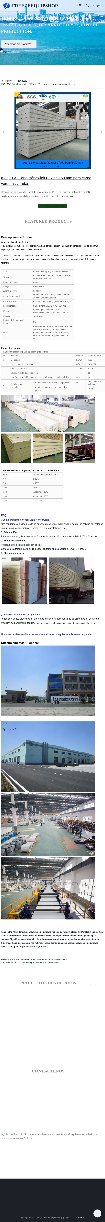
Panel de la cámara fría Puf (25, 943)
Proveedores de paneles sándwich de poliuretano (45, 936)
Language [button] (97, 5)
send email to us (52, 205)
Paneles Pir (6, 932)
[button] (80, 6)
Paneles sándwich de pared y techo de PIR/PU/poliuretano (32, 962)
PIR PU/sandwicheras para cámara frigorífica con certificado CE (38, 959)
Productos (22, 81)
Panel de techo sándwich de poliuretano (32, 932)
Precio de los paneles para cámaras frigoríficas (23, 946)
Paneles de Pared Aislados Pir (66, 932)
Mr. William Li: (11, 1143)
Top (97, 1213)
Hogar (8, 81)
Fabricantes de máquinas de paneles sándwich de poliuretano (68, 943)
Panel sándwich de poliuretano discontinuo (42, 939)
